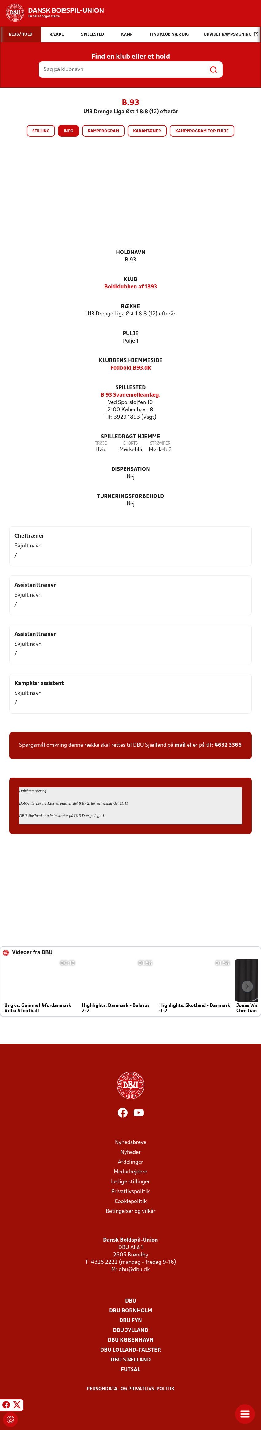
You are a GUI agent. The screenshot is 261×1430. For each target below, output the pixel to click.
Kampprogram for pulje (202, 131)
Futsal (130, 1370)
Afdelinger (130, 1162)
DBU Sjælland (131, 1360)
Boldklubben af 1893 (130, 287)
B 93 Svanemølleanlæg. (130, 395)
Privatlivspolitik (130, 1191)
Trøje (101, 443)
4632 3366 (228, 745)
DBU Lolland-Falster (130, 1350)
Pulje (131, 333)
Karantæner (147, 131)
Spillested (130, 387)
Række (130, 306)
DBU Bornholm (130, 1311)
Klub (130, 279)
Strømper (160, 443)
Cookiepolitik (131, 1201)
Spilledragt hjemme (130, 437)
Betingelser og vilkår (131, 1211)
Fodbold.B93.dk (130, 368)
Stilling (40, 131)
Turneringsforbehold (130, 496)
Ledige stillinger (130, 1182)
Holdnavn (130, 252)
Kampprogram (103, 131)
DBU (130, 1301)
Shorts (130, 443)
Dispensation (130, 469)
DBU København (131, 1340)
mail (180, 745)
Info (68, 131)
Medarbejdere (130, 1172)
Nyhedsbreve (130, 1142)
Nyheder (131, 1152)
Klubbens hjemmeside (131, 360)
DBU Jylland (130, 1330)
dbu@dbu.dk (134, 1269)
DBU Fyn (130, 1320)
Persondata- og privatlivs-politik (131, 1389)
